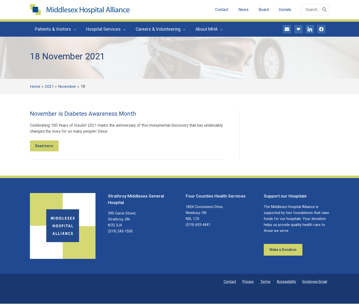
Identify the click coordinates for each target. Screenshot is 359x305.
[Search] (325, 9)
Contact (240, 283)
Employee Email (316, 283)
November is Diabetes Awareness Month (85, 113)
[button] (73, 29)
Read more (45, 146)
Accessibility (290, 283)
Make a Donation (285, 251)
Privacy (257, 283)
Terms (271, 283)
